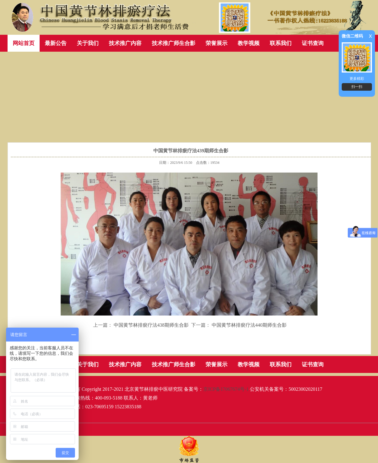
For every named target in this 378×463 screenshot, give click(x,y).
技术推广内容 (125, 43)
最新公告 (56, 43)
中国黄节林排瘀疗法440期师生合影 (249, 325)
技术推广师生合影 (173, 43)
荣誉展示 (216, 43)
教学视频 (248, 43)
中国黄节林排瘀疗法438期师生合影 (151, 325)
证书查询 (313, 43)
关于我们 (88, 43)
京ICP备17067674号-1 (226, 389)
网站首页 (23, 43)
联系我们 (281, 43)
